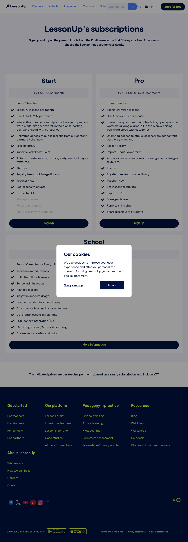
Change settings (73, 285)
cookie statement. (76, 276)
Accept (112, 285)
